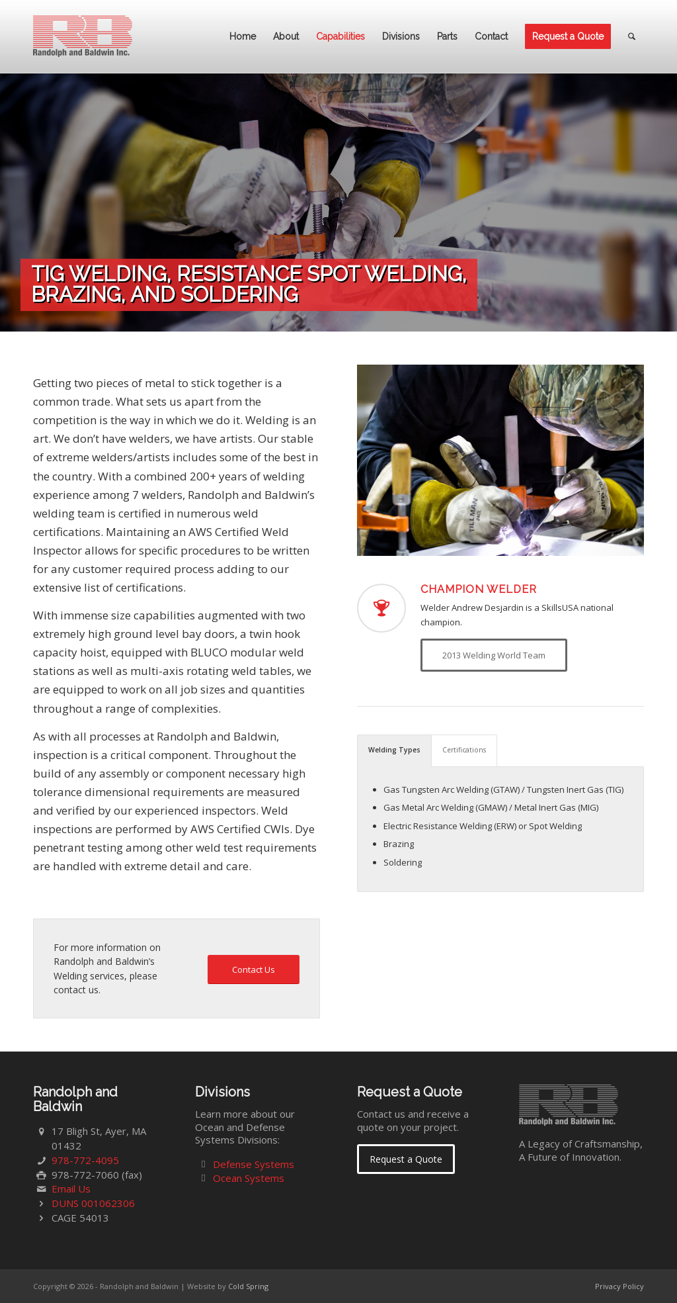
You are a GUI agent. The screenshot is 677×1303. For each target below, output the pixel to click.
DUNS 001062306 (93, 1203)
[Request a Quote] (406, 1159)
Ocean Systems (248, 1178)
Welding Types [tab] (394, 749)
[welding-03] (500, 461)
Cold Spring (248, 1286)
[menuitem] (242, 36)
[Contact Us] (253, 970)
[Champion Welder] (381, 608)
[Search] (631, 36)
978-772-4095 (85, 1160)
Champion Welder (478, 589)
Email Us (71, 1188)
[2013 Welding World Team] (493, 655)
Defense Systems (253, 1164)
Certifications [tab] (464, 749)
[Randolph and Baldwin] (82, 36)
